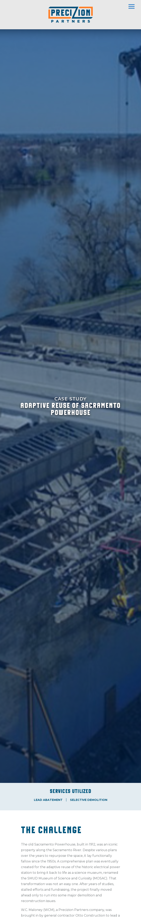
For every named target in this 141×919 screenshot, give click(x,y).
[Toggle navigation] (134, 5)
